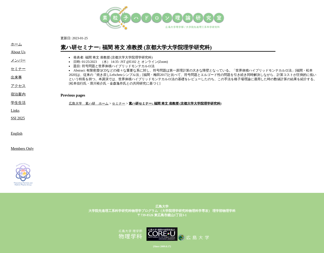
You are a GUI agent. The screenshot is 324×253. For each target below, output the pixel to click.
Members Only (22, 149)
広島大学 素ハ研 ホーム (88, 103)
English (16, 133)
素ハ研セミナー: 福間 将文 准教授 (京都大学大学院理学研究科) (175, 103)
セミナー (118, 103)
